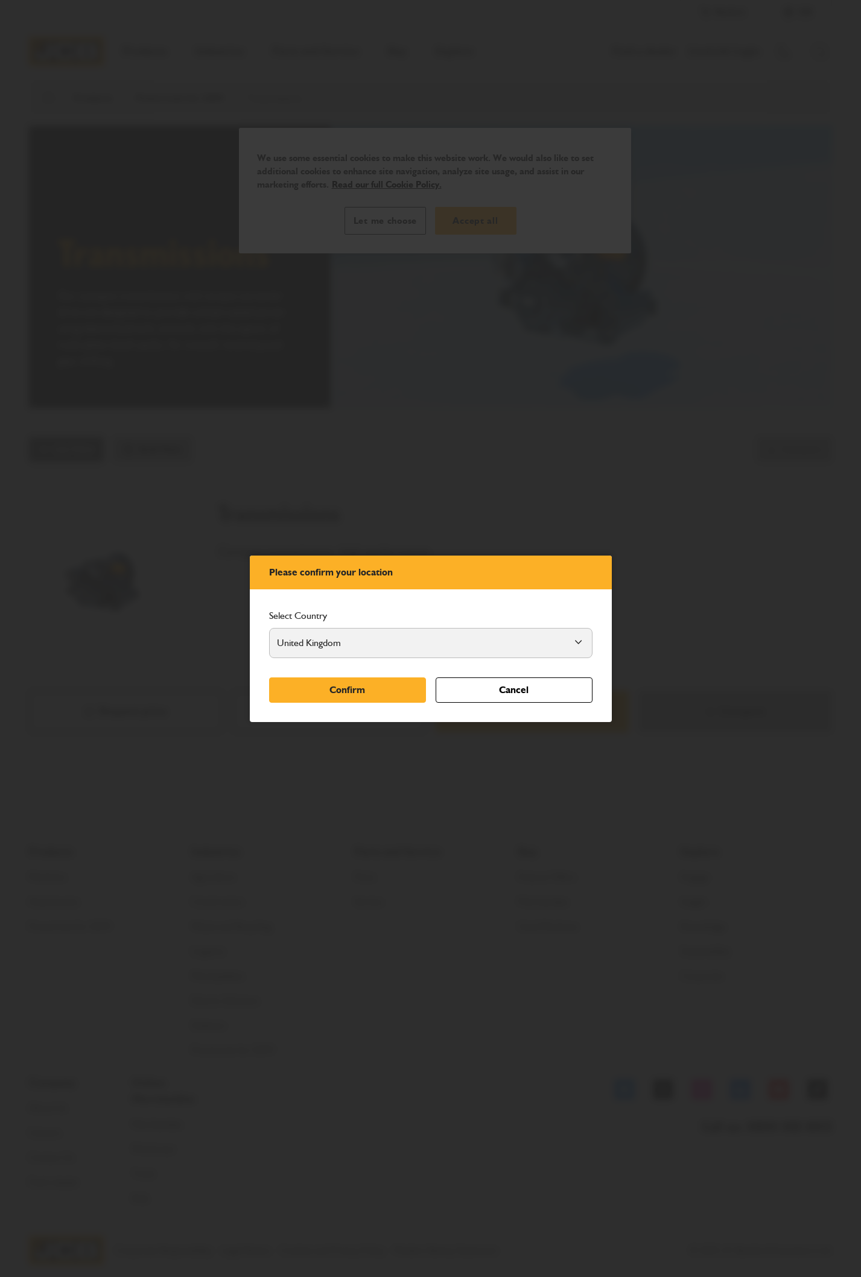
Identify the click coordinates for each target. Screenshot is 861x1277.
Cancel (514, 690)
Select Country (298, 615)
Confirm (347, 690)
